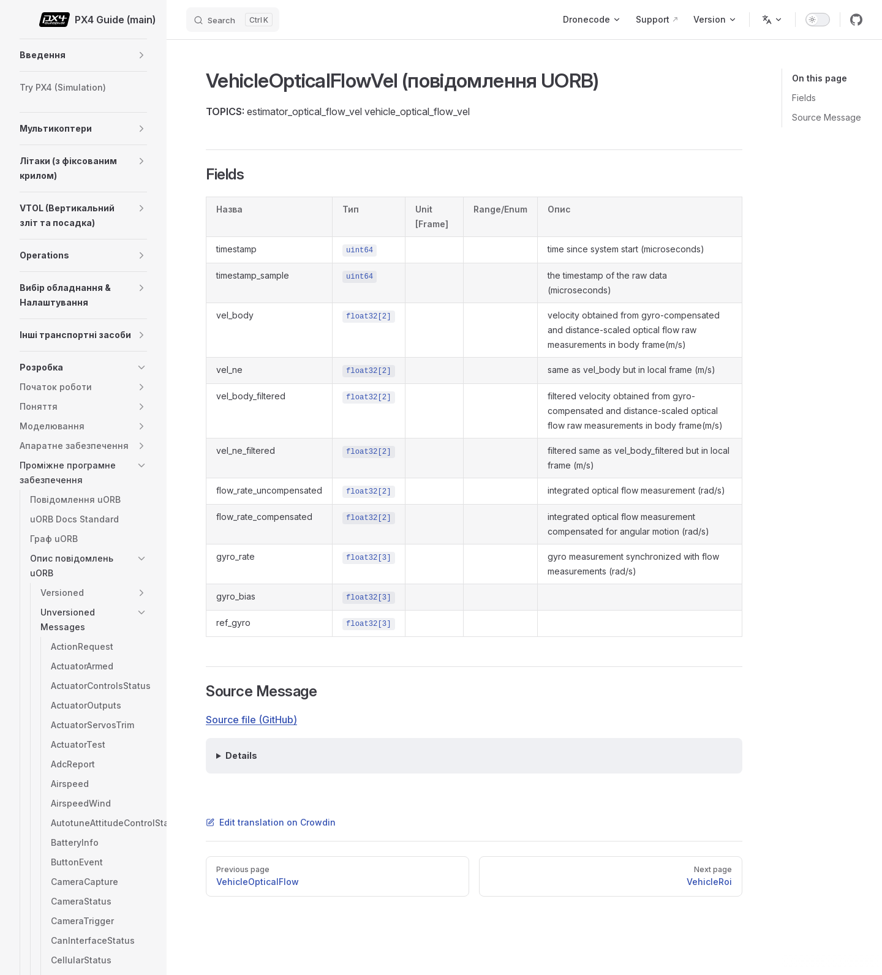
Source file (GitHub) (251, 719)
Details (241, 755)
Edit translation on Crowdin (271, 822)
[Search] (232, 19)
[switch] (817, 19)
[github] (856, 20)
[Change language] (772, 19)
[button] (141, 55)
